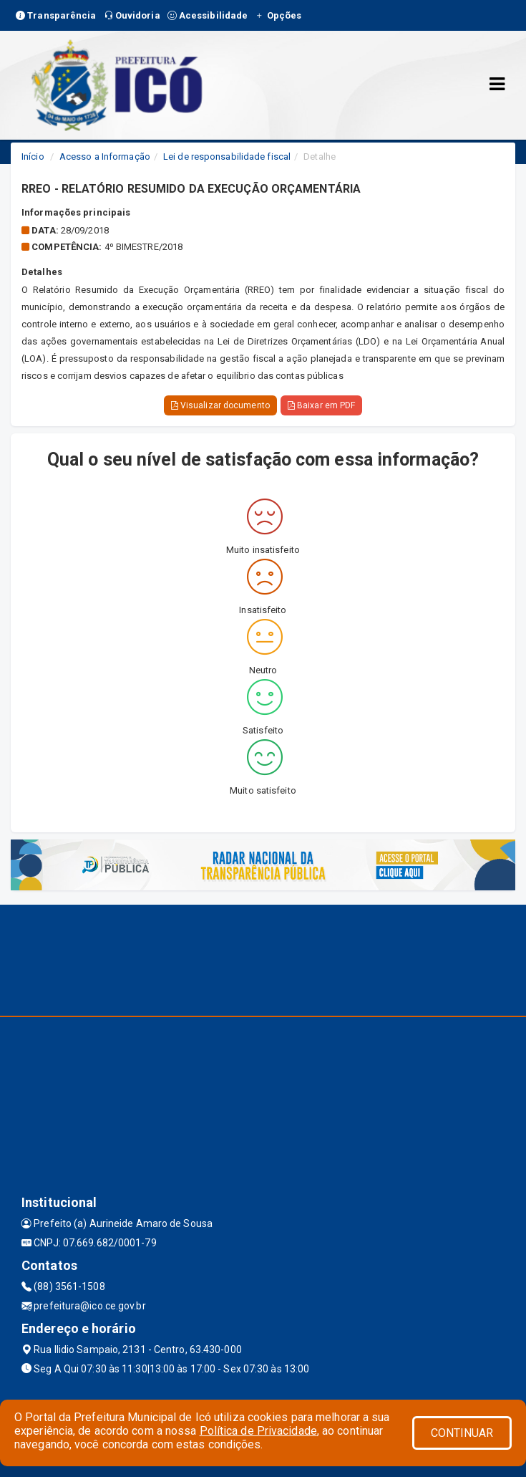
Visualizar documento (220, 405)
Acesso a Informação (104, 156)
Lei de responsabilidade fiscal (227, 156)
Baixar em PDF (322, 405)
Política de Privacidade (258, 1431)
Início (32, 156)
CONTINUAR (462, 1433)
